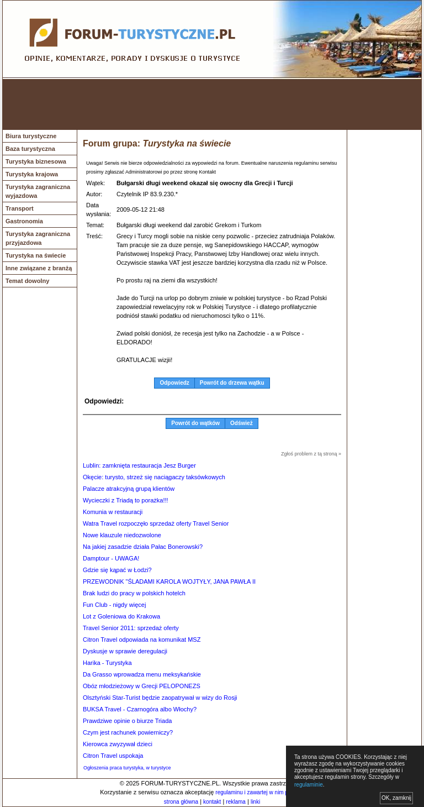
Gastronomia (24, 221)
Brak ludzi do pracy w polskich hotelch (134, 593)
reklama (236, 802)
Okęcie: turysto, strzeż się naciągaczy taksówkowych (154, 477)
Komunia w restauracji (112, 512)
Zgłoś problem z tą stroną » (311, 454)
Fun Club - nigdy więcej (114, 604)
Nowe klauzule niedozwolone (122, 535)
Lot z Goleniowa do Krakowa (121, 616)
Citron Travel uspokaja (113, 755)
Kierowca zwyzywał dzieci (117, 744)
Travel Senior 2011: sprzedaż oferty (131, 628)
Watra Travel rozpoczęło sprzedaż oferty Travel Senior (156, 523)
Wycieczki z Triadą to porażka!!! (125, 500)
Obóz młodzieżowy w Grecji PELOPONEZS (141, 686)
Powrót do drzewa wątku (232, 383)
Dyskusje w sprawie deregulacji (125, 651)
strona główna (181, 802)
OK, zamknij (396, 798)
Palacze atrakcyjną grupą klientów (128, 488)
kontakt (212, 802)
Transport (20, 208)
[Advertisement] (212, 104)
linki (255, 802)
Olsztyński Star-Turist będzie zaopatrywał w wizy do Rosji (160, 697)
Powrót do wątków (195, 423)
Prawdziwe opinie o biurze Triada (127, 720)
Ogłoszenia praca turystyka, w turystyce (127, 768)
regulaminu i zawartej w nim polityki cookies (268, 792)
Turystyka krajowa (32, 174)
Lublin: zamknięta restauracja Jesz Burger (139, 465)
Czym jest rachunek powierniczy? (128, 732)
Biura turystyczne (31, 136)
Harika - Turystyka (107, 662)
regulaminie (308, 785)
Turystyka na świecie (36, 255)
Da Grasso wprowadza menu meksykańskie (142, 674)
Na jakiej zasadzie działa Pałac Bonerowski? (143, 546)
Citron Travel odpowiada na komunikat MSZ (141, 639)
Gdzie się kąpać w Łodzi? (117, 570)
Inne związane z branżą (39, 268)
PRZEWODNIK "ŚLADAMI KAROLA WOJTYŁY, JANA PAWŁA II (169, 581)
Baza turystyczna (30, 148)
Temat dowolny (27, 280)
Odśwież (241, 423)
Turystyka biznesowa (36, 161)
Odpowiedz (174, 383)
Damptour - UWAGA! (111, 558)
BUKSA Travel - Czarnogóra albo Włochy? (140, 709)
